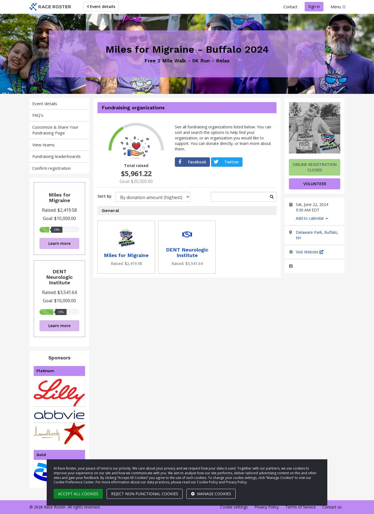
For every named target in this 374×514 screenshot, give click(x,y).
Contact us (332, 507)
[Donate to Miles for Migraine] (126, 247)
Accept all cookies (78, 493)
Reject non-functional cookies (144, 493)
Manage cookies (211, 493)
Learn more (59, 243)
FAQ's (37, 115)
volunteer (314, 183)
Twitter (225, 162)
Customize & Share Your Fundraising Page (55, 130)
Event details (101, 6)
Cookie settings (234, 507)
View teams (43, 144)
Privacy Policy (266, 507)
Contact (290, 6)
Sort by (105, 196)
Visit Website (309, 252)
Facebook (190, 162)
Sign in (314, 6)
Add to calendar (312, 218)
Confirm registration (51, 168)
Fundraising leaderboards (56, 156)
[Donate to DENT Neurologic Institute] (187, 247)
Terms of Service (300, 507)
